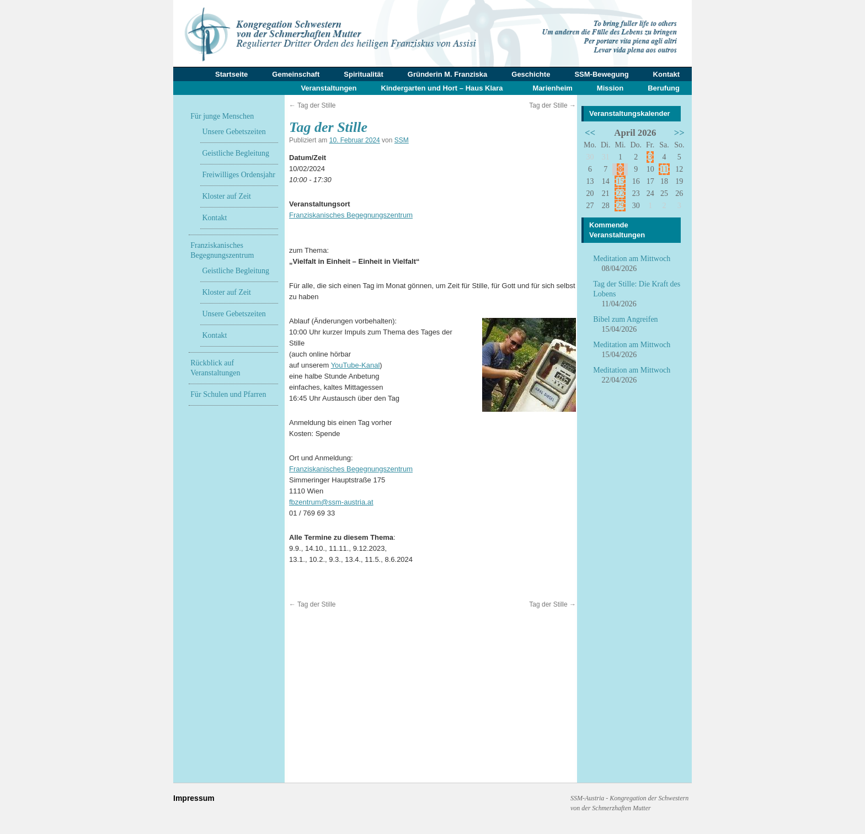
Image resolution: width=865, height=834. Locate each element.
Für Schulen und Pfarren (228, 394)
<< (590, 133)
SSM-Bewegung (601, 74)
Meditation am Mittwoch (631, 258)
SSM (401, 140)
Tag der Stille (312, 105)
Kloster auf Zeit (226, 196)
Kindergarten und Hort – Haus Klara (442, 88)
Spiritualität (363, 74)
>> (679, 133)
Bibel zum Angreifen (625, 319)
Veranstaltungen (328, 88)
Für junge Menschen (222, 116)
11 (664, 169)
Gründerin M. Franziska (447, 74)
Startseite (231, 74)
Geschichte (530, 74)
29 (620, 205)
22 (620, 193)
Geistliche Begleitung (235, 153)
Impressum (194, 798)
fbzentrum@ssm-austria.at (331, 502)
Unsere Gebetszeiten (233, 132)
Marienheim (553, 88)
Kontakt (666, 74)
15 (620, 181)
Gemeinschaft (295, 74)
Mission (610, 88)
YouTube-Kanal (355, 365)
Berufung (664, 88)
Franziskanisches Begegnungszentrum (351, 215)
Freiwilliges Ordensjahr (238, 175)
